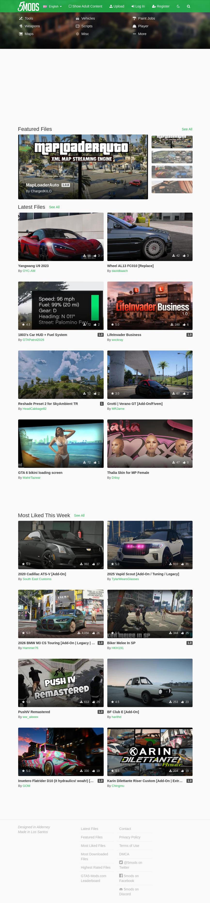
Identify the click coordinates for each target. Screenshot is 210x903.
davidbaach (120, 271)
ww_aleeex (30, 717)
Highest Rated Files (95, 867)
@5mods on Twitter (130, 864)
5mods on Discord (129, 891)
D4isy (116, 477)
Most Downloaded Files (94, 856)
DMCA (124, 854)
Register (161, 6)
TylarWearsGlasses (125, 579)
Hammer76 (30, 648)
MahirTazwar (32, 477)
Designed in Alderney (34, 827)
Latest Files (89, 829)
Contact (125, 829)
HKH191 (118, 648)
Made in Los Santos (33, 832)
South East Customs (37, 579)
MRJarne (118, 408)
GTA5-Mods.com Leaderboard (93, 878)
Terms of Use (129, 846)
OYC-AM (29, 271)
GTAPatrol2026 (33, 340)
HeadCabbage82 (35, 408)
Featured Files (91, 837)
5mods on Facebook (129, 878)
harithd (116, 717)
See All (187, 129)
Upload (116, 6)
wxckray (117, 340)
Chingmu (118, 786)
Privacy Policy (129, 837)
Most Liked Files (93, 846)
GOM (26, 786)
